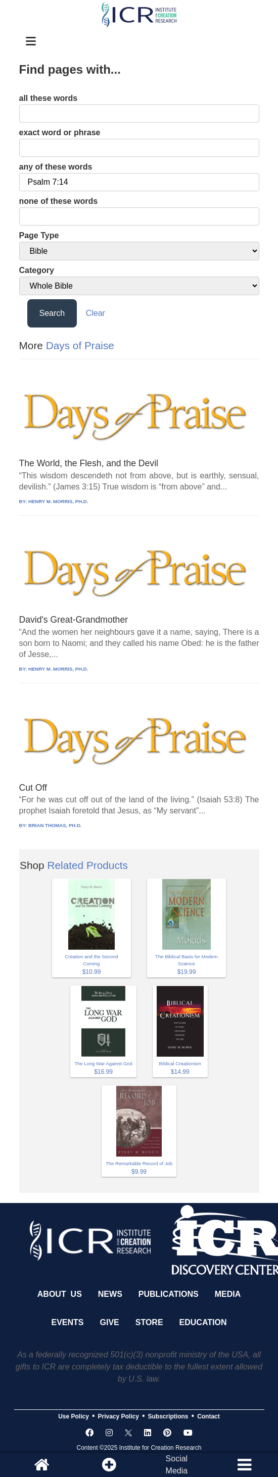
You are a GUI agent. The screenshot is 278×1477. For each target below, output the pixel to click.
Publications (168, 1294)
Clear (95, 313)
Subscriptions (168, 1416)
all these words (48, 98)
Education (203, 1322)
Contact (208, 1416)
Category (36, 270)
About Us (59, 1294)
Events (68, 1322)
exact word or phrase (60, 132)
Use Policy (73, 1416)
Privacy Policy (118, 1416)
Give (109, 1322)
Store (149, 1322)
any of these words (55, 166)
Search (52, 313)
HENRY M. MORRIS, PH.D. (58, 501)
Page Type (39, 235)
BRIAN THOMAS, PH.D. (55, 825)
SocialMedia (177, 1464)
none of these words (58, 201)
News (110, 1294)
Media (228, 1294)
